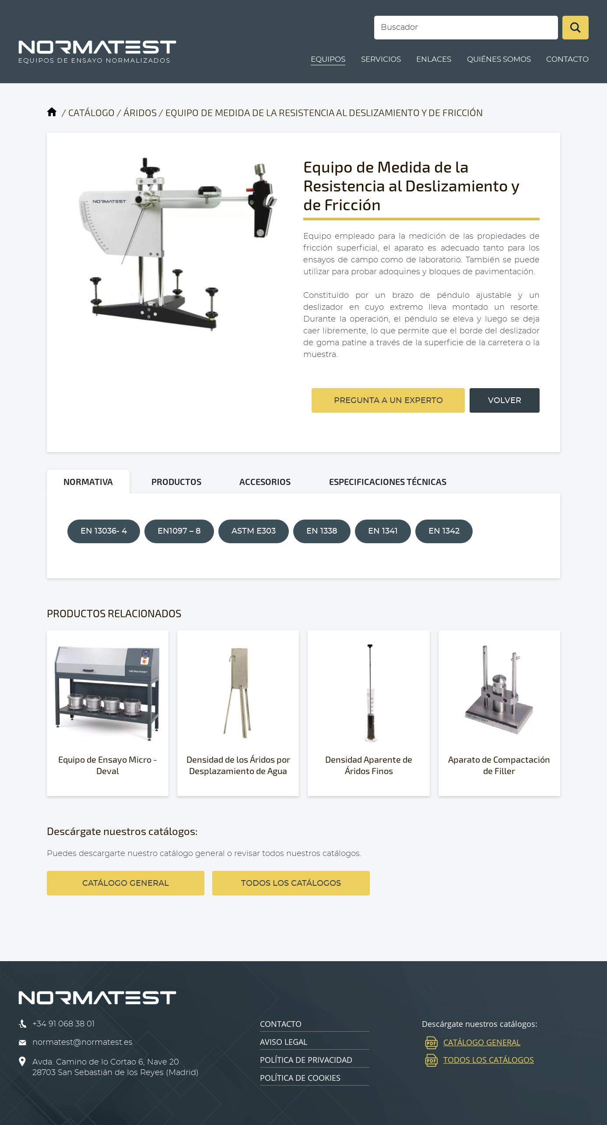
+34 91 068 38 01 (63, 1024)
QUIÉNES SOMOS (499, 59)
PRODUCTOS (176, 481)
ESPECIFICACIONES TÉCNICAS (387, 481)
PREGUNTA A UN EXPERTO (388, 401)
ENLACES (433, 59)
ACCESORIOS (265, 481)
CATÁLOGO (91, 112)
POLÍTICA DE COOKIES (300, 1077)
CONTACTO (567, 59)
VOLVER (504, 401)
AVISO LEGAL (283, 1042)
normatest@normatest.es (82, 1043)
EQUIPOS (328, 59)
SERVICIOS (381, 59)
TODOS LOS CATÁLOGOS (291, 884)
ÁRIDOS (140, 112)
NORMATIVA (88, 481)
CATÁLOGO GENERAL (125, 884)
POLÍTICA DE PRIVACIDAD (306, 1059)
